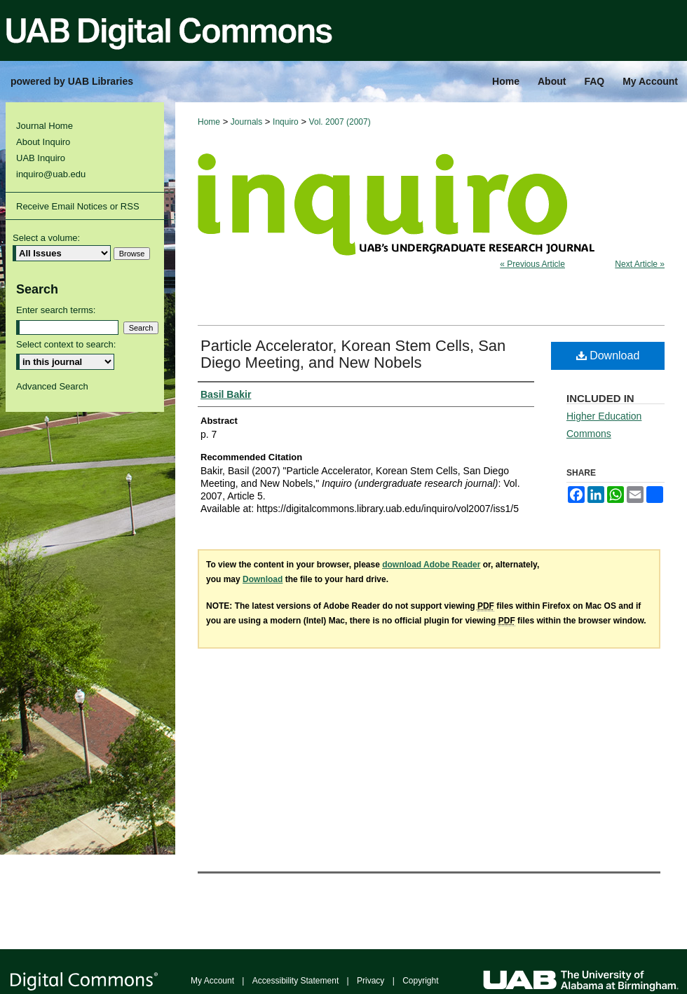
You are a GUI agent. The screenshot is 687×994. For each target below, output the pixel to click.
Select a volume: (46, 238)
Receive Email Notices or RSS (78, 206)
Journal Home (44, 125)
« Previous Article (532, 264)
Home (209, 122)
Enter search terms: (55, 310)
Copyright (420, 981)
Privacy (370, 981)
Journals (246, 122)
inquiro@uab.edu (51, 174)
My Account (212, 981)
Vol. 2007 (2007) (340, 122)
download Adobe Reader (431, 565)
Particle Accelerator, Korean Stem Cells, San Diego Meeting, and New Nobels (352, 354)
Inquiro (286, 122)
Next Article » (640, 264)
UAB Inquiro (40, 158)
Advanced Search (52, 386)
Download (608, 355)
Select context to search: (66, 344)
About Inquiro (43, 142)
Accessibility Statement (295, 981)
